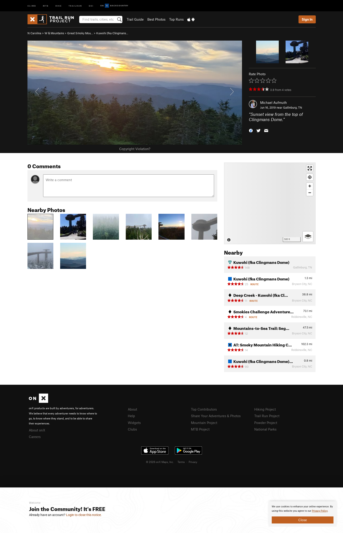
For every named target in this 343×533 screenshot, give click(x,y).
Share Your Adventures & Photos (216, 416)
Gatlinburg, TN (292, 107)
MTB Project (200, 429)
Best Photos (156, 19)
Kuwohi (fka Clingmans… (112, 33)
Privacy (193, 461)
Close (302, 520)
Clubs (132, 429)
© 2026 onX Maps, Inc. (160, 461)
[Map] (269, 203)
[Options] (308, 236)
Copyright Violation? (134, 149)
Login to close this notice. (84, 515)
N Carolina (34, 33)
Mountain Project (204, 423)
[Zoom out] (309, 192)
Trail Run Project (266, 416)
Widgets (134, 423)
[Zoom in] (309, 186)
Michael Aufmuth (273, 102)
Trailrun (75, 5)
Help (131, 416)
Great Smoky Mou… (80, 33)
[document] (302, 513)
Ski (91, 5)
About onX (37, 430)
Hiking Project (265, 409)
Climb (31, 5)
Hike (58, 5)
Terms (181, 461)
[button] (251, 130)
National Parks (265, 429)
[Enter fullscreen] (309, 168)
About (132, 409)
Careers (35, 437)
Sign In (307, 19)
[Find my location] (309, 177)
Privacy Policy (320, 510)
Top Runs (176, 19)
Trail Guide (135, 19)
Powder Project (265, 423)
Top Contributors (204, 409)
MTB (46, 5)
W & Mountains (54, 33)
